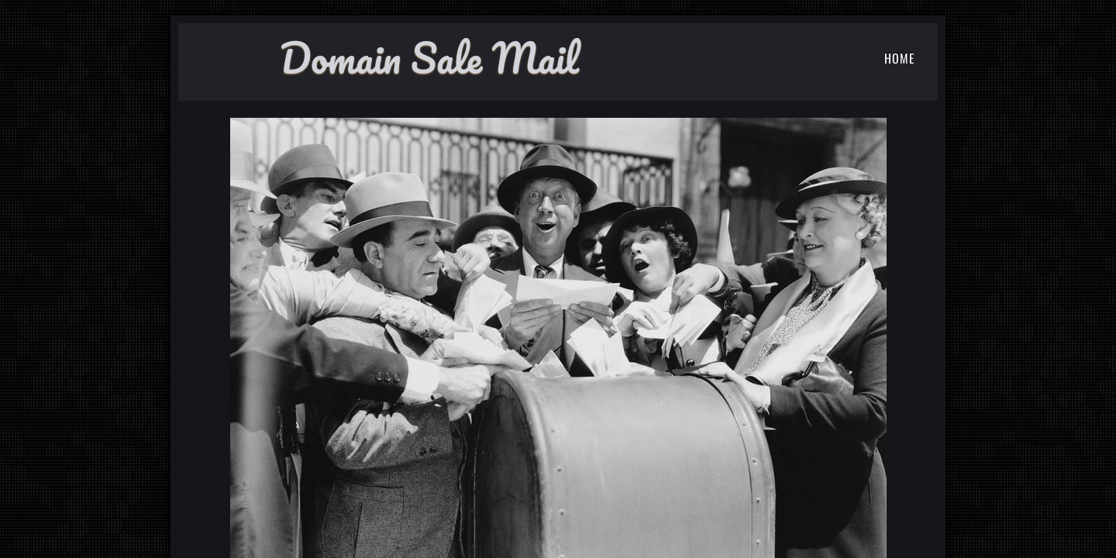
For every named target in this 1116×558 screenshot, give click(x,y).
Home (899, 58)
